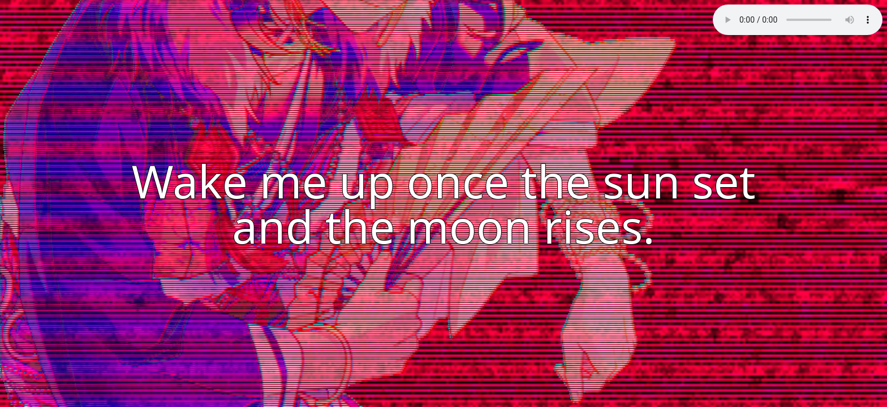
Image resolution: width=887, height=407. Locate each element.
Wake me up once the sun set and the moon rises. (443, 203)
